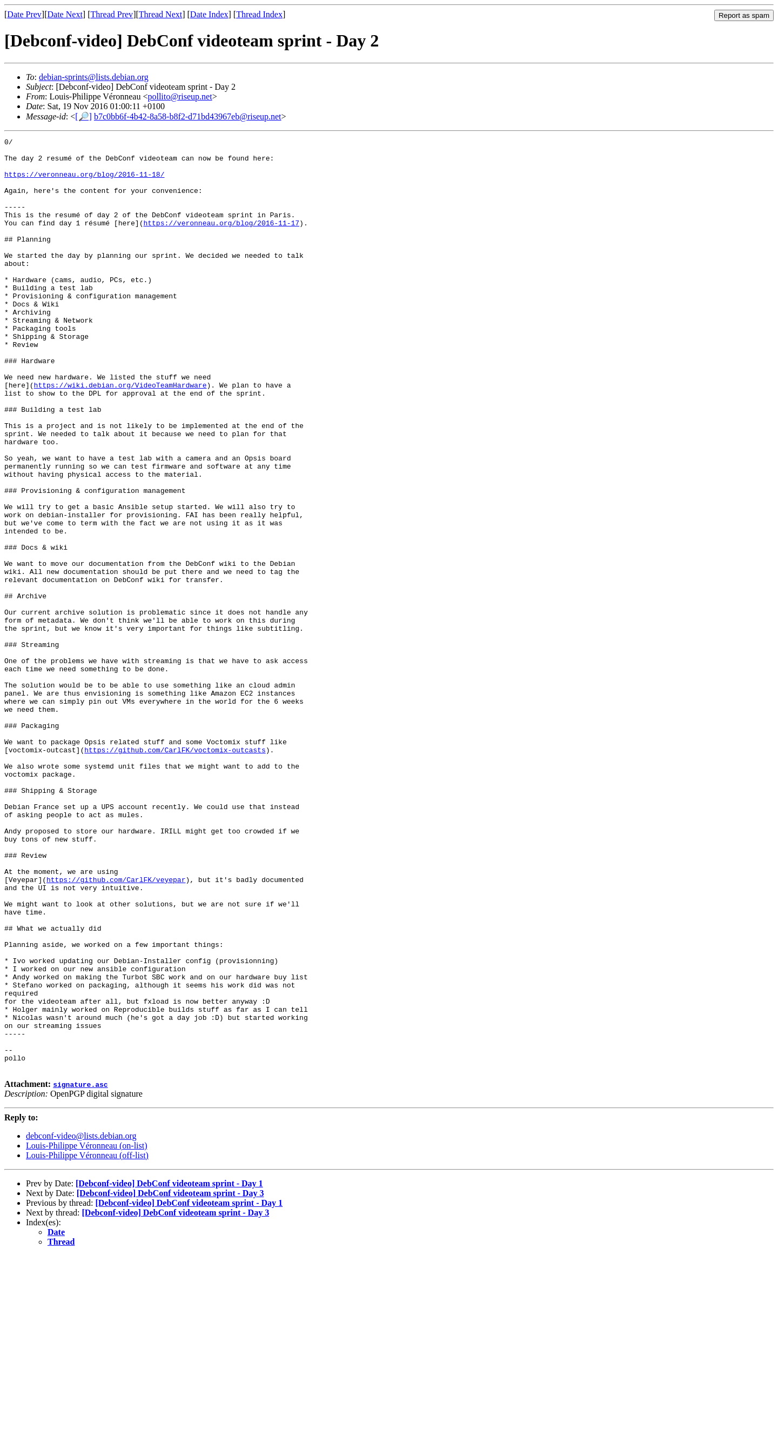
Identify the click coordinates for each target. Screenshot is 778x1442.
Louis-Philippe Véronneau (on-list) (86, 1332)
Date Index (209, 14)
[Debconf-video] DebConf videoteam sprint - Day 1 (169, 1369)
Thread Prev (111, 14)
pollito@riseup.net (179, 96)
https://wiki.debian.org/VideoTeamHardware (120, 435)
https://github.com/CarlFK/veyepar (115, 1028)
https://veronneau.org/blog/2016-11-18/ (84, 182)
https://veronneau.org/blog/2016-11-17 (221, 240)
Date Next (65, 14)
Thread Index (259, 14)
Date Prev (24, 14)
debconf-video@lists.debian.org (81, 1322)
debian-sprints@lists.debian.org (94, 77)
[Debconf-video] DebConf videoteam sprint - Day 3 (170, 1379)
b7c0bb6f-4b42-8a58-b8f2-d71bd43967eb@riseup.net (187, 116)
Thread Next (160, 14)
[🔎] (83, 116)
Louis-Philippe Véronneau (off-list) (87, 1341)
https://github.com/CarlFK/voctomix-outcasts (174, 873)
